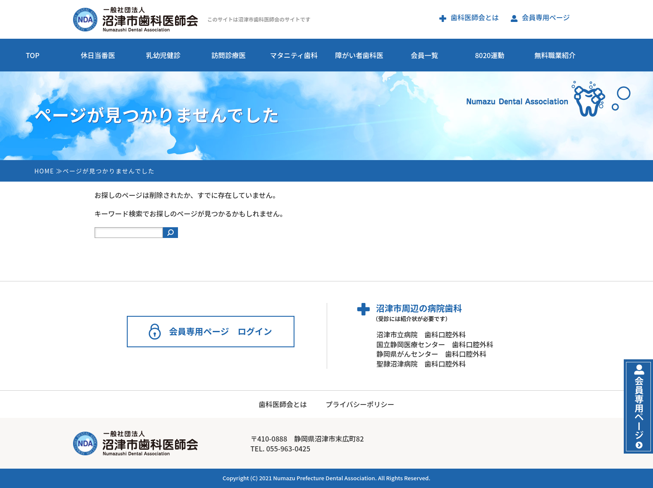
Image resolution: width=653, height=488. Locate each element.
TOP (33, 55)
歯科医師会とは (469, 17)
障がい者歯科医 (359, 55)
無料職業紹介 (555, 55)
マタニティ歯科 (294, 55)
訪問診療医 (229, 55)
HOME (44, 171)
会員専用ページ (540, 17)
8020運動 (489, 55)
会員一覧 (424, 55)
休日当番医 (98, 55)
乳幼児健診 (163, 55)
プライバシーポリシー (359, 404)
